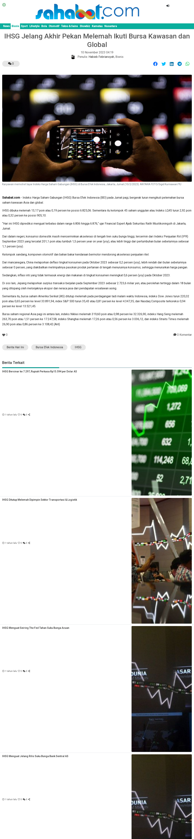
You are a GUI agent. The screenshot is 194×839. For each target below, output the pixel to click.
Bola (44, 26)
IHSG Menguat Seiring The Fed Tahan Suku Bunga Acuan (35, 627)
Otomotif (54, 26)
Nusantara (110, 26)
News (6, 26)
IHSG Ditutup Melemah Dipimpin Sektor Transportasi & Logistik (39, 499)
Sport (24, 26)
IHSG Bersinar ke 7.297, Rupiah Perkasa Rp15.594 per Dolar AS (39, 371)
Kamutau (97, 26)
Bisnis (15, 26)
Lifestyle (34, 26)
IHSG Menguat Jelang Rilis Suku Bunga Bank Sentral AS (35, 756)
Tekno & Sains (69, 26)
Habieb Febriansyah (101, 57)
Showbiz (85, 26)
